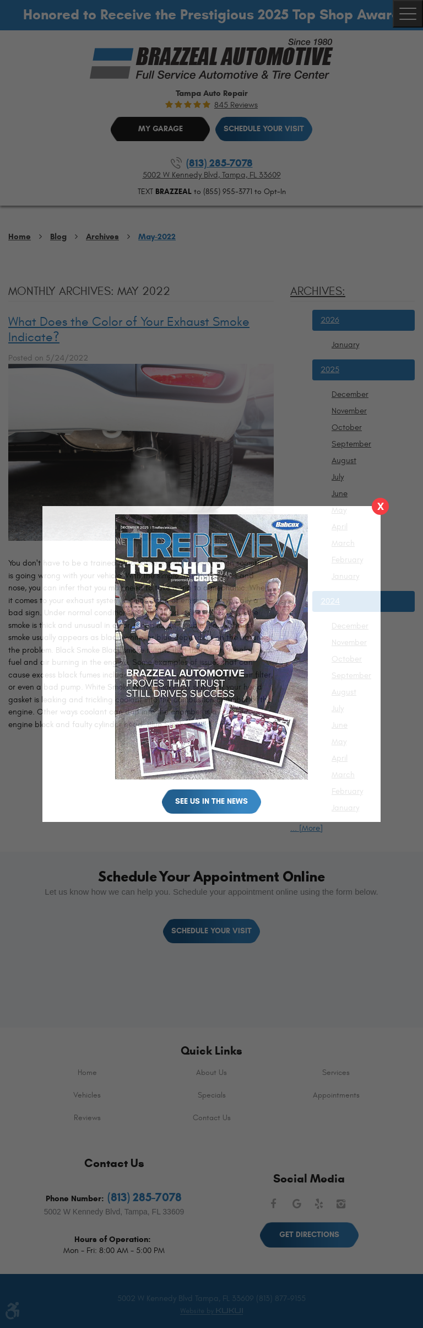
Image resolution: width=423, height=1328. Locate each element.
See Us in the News (211, 801)
